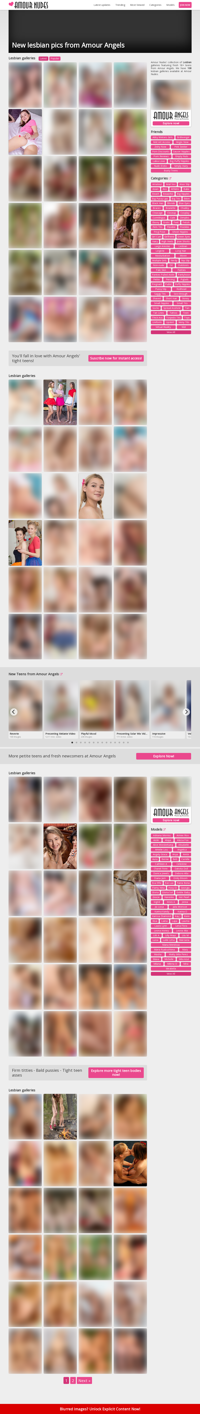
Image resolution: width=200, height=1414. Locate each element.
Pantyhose (184, 274)
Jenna (185, 901)
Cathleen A (161, 863)
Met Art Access (161, 142)
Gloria (155, 892)
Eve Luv (169, 882)
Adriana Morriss (162, 835)
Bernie (165, 859)
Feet (176, 222)
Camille (185, 859)
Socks (156, 308)
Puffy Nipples (182, 284)
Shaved (157, 298)
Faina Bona (183, 882)
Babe (186, 189)
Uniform (157, 322)
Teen (186, 312)
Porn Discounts (160, 151)
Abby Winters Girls (163, 137)
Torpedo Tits (173, 317)
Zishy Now (160, 146)
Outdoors (183, 265)
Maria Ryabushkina (164, 949)
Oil (171, 265)
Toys (187, 317)
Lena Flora (181, 925)
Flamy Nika (158, 887)
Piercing (170, 279)
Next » (84, 1380)
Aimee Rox (183, 835)
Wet (184, 327)
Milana (157, 963)
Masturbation (162, 255)
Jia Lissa (159, 906)
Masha (158, 954)
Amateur (157, 184)
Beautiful (168, 193)
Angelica (182, 849)
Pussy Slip (160, 289)
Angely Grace (160, 854)
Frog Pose (159, 231)
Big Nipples (183, 193)
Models (170, 4)
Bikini (187, 198)
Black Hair (157, 203)
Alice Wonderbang (163, 844)
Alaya (168, 840)
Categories (155, 4)
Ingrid (157, 901)
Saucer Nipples (181, 151)
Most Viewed (137, 4)
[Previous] (13, 712)
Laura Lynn (160, 925)
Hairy (155, 241)
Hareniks (169, 897)
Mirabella (171, 968)
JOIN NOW (185, 4)
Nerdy (174, 260)
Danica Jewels (161, 873)
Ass (165, 189)
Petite (156, 279)
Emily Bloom (180, 878)
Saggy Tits (160, 293)
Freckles (184, 227)
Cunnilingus (159, 217)
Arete (186, 854)
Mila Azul (184, 959)
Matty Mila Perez (178, 954)
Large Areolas (162, 246)
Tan (187, 308)
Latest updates (102, 4)
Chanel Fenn (161, 868)
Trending (120, 4)
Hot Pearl (184, 897)
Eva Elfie (156, 882)
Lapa (174, 921)
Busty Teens (171, 170)
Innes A (171, 901)
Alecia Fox (182, 840)
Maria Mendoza (171, 944)
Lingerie (160, 250)
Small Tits (182, 303)
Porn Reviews (161, 156)
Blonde (171, 203)
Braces (157, 208)
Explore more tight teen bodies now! (116, 1072)
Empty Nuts (181, 156)
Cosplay (185, 212)
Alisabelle (183, 844)
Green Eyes (183, 236)
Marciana (184, 940)
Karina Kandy (161, 911)
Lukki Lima (169, 940)
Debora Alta (181, 873)
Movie (183, 255)
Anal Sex (170, 184)
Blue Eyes (184, 203)
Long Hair (180, 250)
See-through (180, 293)
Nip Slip (185, 260)
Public (168, 284)
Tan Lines (158, 312)
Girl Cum (156, 236)
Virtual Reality (163, 327)
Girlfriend (169, 236)
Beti (175, 859)
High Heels (167, 241)
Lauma (185, 921)
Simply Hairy (181, 165)
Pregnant (157, 284)
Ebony (155, 222)
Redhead (181, 289)
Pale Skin (161, 270)
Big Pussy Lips (160, 198)
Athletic (175, 189)
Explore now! (171, 123)
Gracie (156, 897)
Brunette (170, 208)
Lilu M (185, 935)
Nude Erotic (160, 165)
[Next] (186, 712)
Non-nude (158, 265)
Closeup (171, 212)
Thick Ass (157, 317)
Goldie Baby (183, 892)
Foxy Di (173, 887)
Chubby (185, 208)
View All (171, 332)
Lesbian (183, 246)
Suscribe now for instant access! (116, 358)
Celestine (182, 863)
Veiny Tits (184, 322)
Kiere (187, 916)
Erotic (166, 222)
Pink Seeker (180, 146)
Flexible (171, 227)
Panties (182, 270)
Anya (175, 854)
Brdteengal (183, 137)
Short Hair (171, 298)
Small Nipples (161, 303)
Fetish (186, 222)
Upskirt (170, 322)
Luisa (155, 940)
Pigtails (184, 279)
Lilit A (156, 935)
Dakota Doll (181, 868)
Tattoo (173, 312)
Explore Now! (163, 756)
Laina (164, 921)
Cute (172, 217)
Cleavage (158, 212)
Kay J (177, 916)
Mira (185, 963)
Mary (185, 949)
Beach (155, 193)
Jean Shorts (183, 241)
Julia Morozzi (180, 906)
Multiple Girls (159, 260)
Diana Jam (160, 878)
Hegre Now (182, 142)
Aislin (156, 840)
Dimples (184, 217)
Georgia (185, 887)
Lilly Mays (170, 935)
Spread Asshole (172, 308)
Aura (154, 859)
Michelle (168, 959)
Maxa (156, 959)
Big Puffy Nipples (179, 161)
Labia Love (159, 161)
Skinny (185, 298)
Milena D (172, 963)
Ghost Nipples (180, 231)
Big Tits (176, 198)
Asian (156, 189)
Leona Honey (161, 930)
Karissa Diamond (161, 916)
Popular (55, 58)
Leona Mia (182, 930)
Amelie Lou (161, 849)
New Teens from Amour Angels (35, 674)
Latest (43, 58)
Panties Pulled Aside (163, 274)
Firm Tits (158, 227)
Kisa (155, 921)
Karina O (182, 911)
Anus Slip (185, 184)
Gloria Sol (167, 892)
